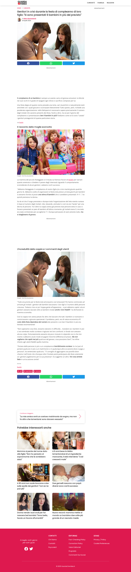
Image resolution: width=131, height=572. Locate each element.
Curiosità (91, 3)
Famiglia (100, 3)
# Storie (37, 371)
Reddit (21, 122)
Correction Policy (76, 543)
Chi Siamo (52, 539)
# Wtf (20, 371)
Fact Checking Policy (77, 539)
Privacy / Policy (100, 539)
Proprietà (72, 551)
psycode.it (52, 547)
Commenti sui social (77, 555)
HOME (19, 8)
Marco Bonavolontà (30, 19)
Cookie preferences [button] (102, 543)
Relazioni (110, 3)
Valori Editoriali (75, 547)
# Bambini (28, 371)
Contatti (51, 543)
